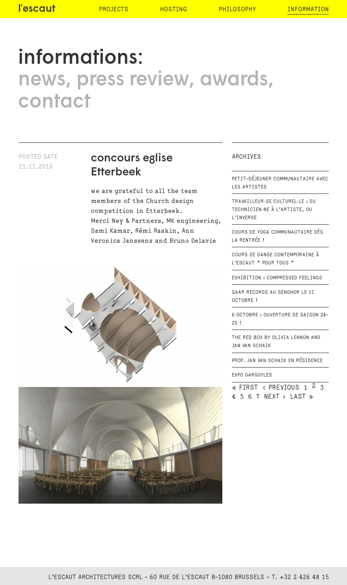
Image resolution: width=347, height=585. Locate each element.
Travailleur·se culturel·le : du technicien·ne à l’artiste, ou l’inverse (274, 209)
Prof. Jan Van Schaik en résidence (277, 360)
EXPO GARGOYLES (252, 375)
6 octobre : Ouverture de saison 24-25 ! (280, 319)
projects (113, 9)
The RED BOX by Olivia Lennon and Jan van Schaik (276, 342)
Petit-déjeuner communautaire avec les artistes (280, 183)
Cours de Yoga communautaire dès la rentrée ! (277, 236)
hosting (173, 9)
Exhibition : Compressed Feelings (277, 278)
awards (234, 80)
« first (245, 388)
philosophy (237, 9)
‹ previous (281, 388)
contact (54, 102)
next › (275, 397)
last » (301, 397)
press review (132, 80)
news (42, 80)
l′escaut (37, 9)
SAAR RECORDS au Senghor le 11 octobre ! (273, 296)
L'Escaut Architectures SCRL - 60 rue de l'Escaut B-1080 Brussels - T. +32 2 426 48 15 (188, 577)
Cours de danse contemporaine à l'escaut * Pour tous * (275, 259)
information (308, 9)
